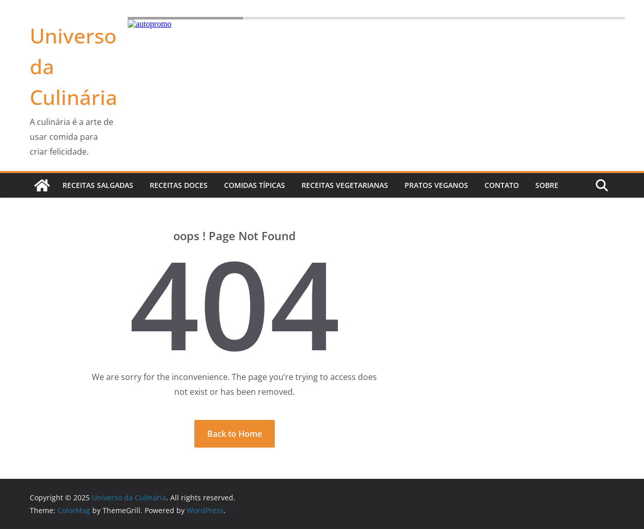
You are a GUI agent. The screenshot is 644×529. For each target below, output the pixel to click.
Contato (502, 185)
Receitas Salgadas (98, 185)
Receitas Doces (179, 185)
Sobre (546, 185)
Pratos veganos (436, 185)
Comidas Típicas (254, 185)
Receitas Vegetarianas (344, 185)
